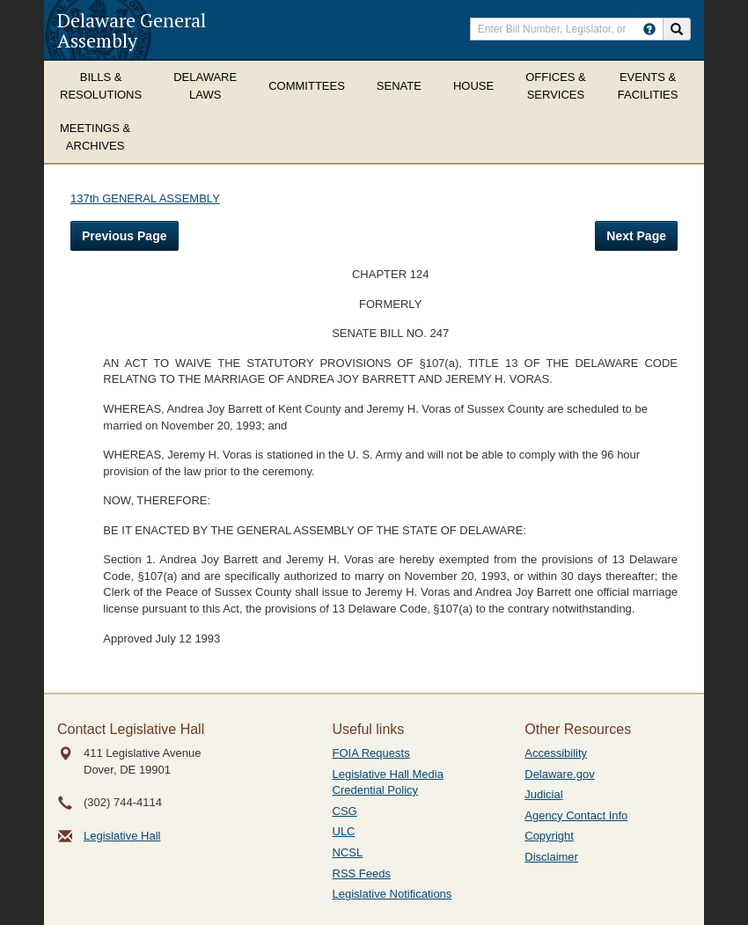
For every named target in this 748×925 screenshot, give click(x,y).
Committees (306, 85)
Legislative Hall (122, 835)
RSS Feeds (362, 873)
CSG (345, 811)
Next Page (636, 236)
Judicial (543, 794)
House (473, 85)
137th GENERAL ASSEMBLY (145, 198)
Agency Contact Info (575, 815)
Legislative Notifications (392, 893)
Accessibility (555, 753)
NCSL (348, 852)
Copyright (549, 835)
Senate (399, 85)
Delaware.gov (559, 774)
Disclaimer (551, 856)
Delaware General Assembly (131, 30)
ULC (344, 831)
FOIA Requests (371, 753)
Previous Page (124, 236)
